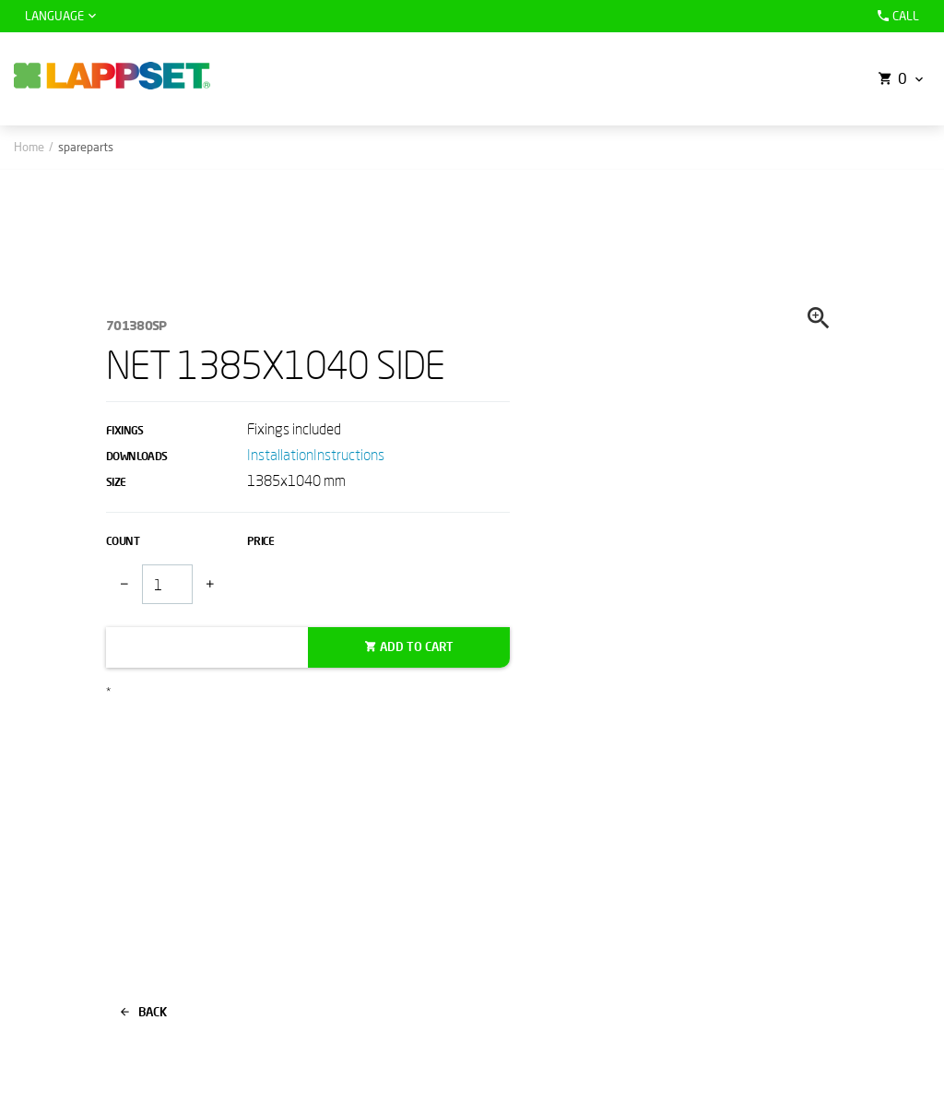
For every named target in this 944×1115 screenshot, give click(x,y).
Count (122, 541)
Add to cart (417, 646)
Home (29, 146)
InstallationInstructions (315, 454)
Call (896, 15)
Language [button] (54, 15)
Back (144, 1011)
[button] (898, 78)
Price (261, 541)
